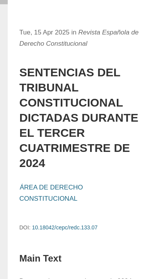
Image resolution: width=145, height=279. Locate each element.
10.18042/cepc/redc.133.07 (65, 227)
